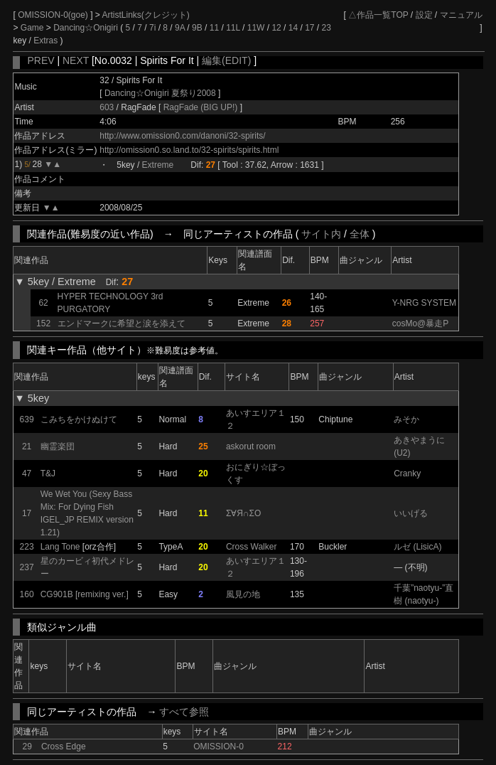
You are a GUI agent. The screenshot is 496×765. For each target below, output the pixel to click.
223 (27, 547)
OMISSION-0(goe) (54, 15)
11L (233, 28)
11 (214, 28)
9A (180, 28)
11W (256, 28)
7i (152, 28)
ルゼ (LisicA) (417, 547)
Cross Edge (63, 746)
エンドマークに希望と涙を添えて (121, 323)
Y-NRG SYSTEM (424, 303)
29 (27, 746)
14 (293, 28)
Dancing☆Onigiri (86, 28)
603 (106, 107)
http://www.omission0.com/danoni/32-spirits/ (182, 136)
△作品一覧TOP (378, 15)
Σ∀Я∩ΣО (243, 513)
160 (27, 594)
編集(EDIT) (226, 60)
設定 (424, 15)
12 (276, 28)
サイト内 (321, 234)
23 (326, 28)
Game (33, 28)
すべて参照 (184, 711)
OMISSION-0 (218, 746)
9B (197, 28)
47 (26, 473)
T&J (48, 473)
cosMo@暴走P (420, 323)
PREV (40, 60)
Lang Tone (60, 547)
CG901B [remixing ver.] (85, 594)
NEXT (76, 60)
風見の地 (243, 594)
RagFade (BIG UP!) (201, 107)
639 (27, 419)
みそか (406, 419)
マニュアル (461, 15)
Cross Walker (251, 547)
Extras (45, 41)
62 (43, 303)
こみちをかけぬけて (79, 419)
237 (27, 567)
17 (309, 28)
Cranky (407, 473)
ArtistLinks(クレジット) (146, 15)
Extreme (158, 165)
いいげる (411, 513)
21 (26, 446)
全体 (360, 234)
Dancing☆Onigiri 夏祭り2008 (160, 93)
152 (43, 323)
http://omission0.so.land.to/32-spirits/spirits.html (189, 150)
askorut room (251, 446)
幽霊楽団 (58, 446)
